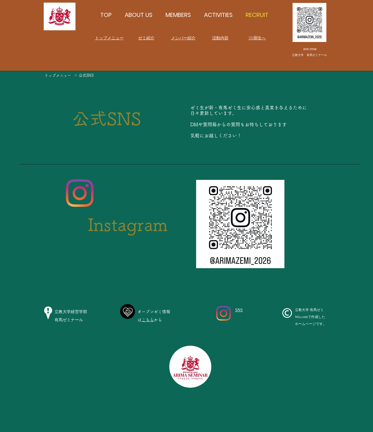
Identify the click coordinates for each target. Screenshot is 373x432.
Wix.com (301, 317)
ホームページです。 (310, 324)
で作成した (316, 317)
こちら (148, 320)
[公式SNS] (86, 75)
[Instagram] (80, 193)
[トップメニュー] (58, 75)
